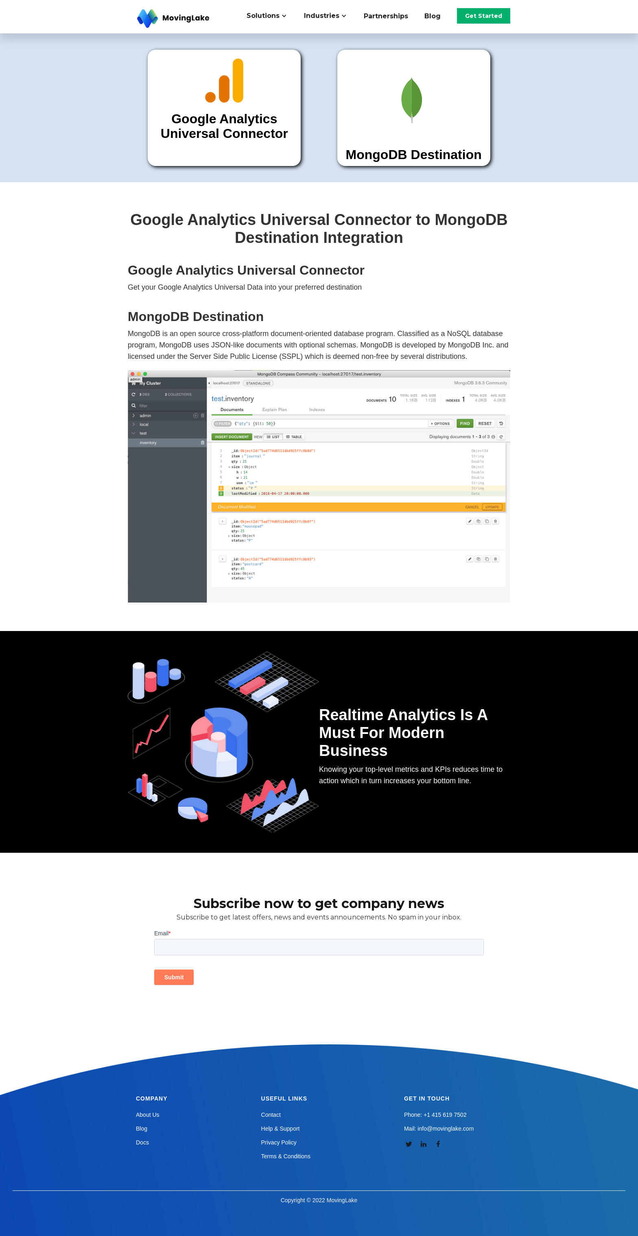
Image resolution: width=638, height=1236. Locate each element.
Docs (142, 1142)
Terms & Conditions (285, 1156)
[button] (271, 16)
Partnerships (386, 16)
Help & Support (280, 1128)
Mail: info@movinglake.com (439, 1128)
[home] (174, 18)
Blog (432, 16)
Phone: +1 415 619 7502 (435, 1115)
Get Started (483, 16)
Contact (271, 1115)
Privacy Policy (279, 1142)
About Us (148, 1115)
